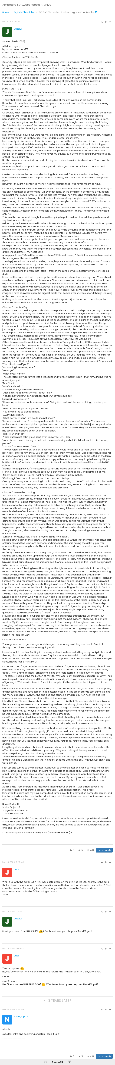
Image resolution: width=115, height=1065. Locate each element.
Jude (17, 869)
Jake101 (18, 28)
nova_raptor (21, 1016)
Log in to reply (104, 850)
